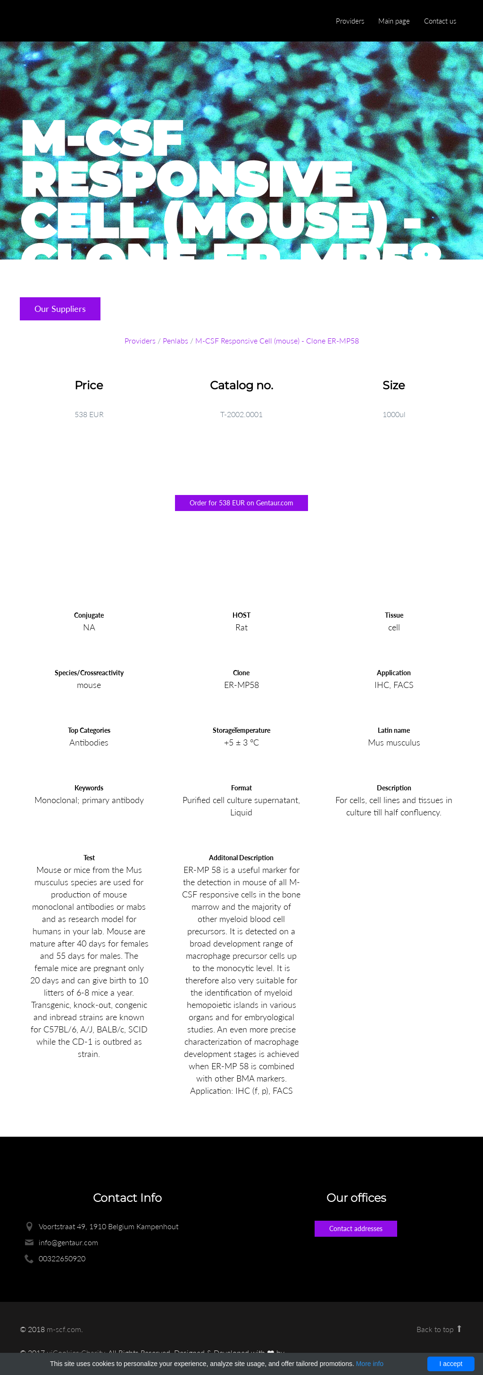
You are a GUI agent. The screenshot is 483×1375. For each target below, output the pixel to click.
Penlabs (175, 340)
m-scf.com (64, 1329)
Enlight (65, 21)
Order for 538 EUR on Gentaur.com (241, 503)
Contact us (440, 21)
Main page (394, 21)
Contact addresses (356, 1228)
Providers (350, 21)
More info (369, 1363)
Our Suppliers (60, 308)
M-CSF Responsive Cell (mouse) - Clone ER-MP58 (277, 340)
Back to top (439, 1329)
